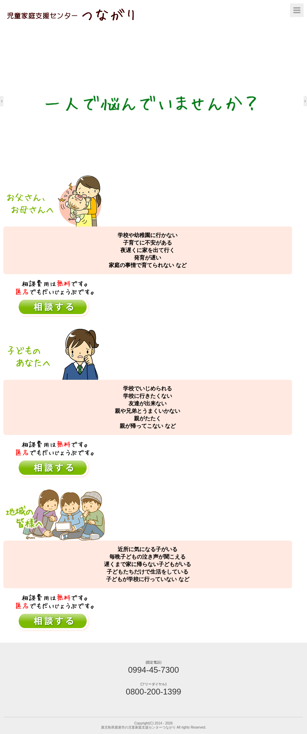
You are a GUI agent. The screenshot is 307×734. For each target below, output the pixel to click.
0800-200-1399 (153, 691)
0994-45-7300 (153, 669)
